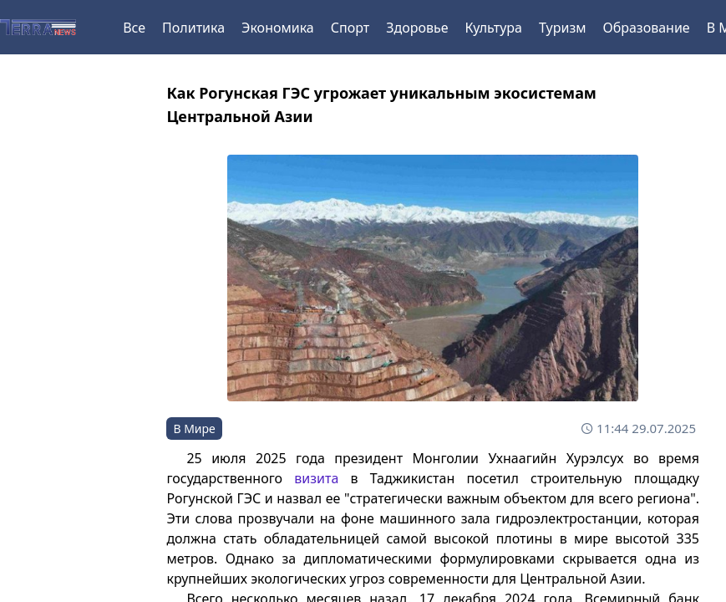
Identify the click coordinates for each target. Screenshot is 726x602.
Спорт (350, 27)
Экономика (277, 27)
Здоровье (417, 27)
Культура (493, 27)
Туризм (562, 27)
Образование (645, 27)
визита (316, 478)
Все (134, 27)
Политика (193, 27)
